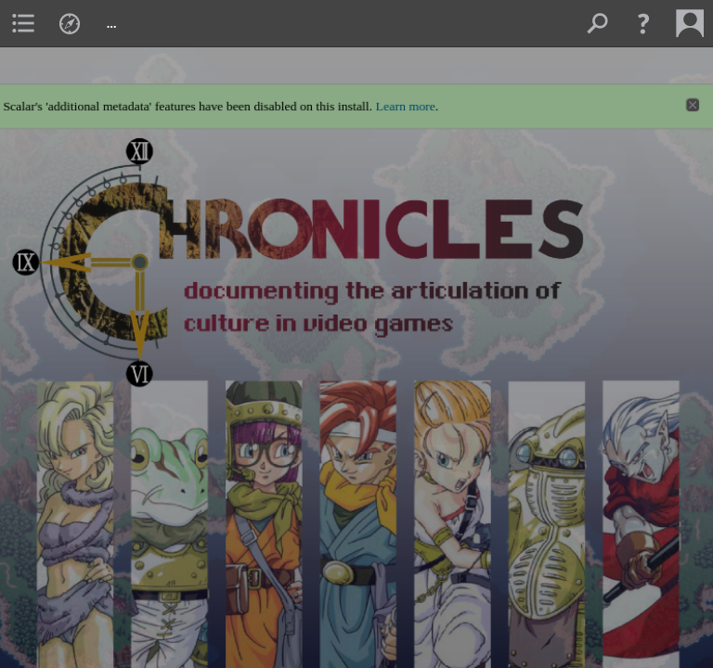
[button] (643, 23)
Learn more (406, 98)
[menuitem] (23, 23)
